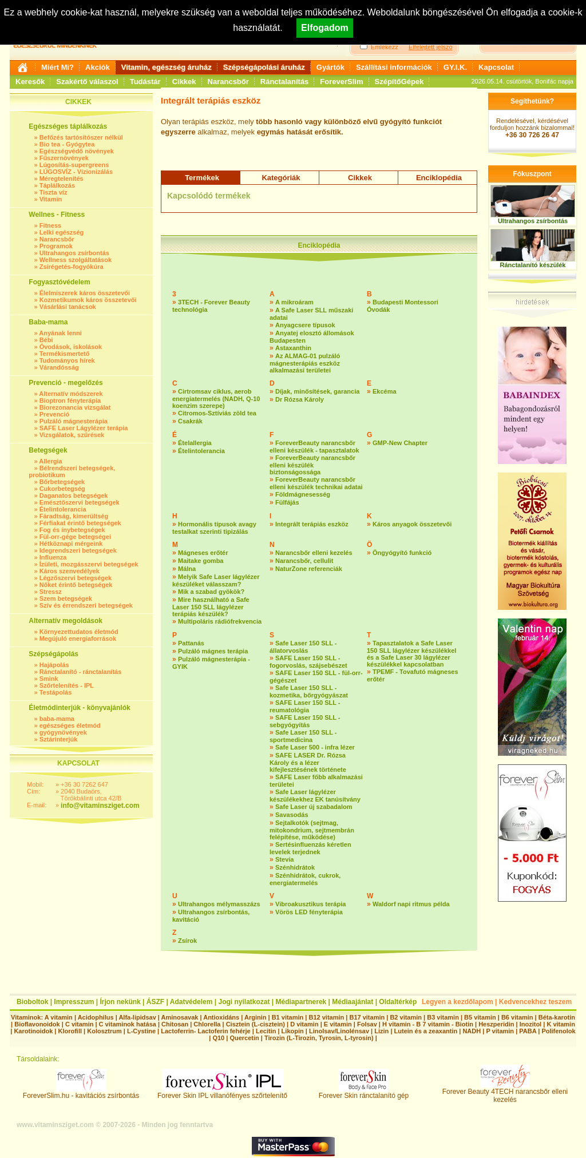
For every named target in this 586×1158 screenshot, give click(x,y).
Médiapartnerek (301, 1002)
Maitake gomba (200, 560)
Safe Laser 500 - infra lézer (315, 747)
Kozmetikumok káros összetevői (88, 299)
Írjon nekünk (120, 1002)
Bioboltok (32, 1002)
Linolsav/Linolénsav (339, 1031)
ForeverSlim (341, 81)
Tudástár (145, 81)
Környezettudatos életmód (78, 631)
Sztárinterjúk (58, 739)
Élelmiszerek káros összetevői (84, 293)
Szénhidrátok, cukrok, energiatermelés (305, 879)
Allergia (50, 461)
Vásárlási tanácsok (67, 306)
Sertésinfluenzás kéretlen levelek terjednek (310, 848)
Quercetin (244, 1037)
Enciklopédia (439, 177)
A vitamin (59, 1017)
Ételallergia (195, 442)
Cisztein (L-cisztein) (255, 1024)
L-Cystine (141, 1031)
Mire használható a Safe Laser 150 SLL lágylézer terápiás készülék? (211, 606)
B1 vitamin (288, 1017)
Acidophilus (96, 1017)
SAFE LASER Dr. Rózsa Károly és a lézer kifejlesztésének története (308, 762)
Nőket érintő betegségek (76, 584)
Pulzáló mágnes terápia (213, 651)
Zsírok (187, 940)
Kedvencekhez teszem (535, 1002)
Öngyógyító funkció (402, 552)
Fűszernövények (64, 157)
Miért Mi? (57, 67)
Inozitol (531, 1024)
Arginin (255, 1017)
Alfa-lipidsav (137, 1017)
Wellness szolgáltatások (75, 259)
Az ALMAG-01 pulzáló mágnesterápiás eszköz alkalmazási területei (305, 363)
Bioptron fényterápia (70, 400)
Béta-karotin (557, 1017)
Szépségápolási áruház (264, 67)
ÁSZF (155, 1002)
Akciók (97, 67)
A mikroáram (294, 302)
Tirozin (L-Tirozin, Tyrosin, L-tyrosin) (319, 1037)
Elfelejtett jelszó (430, 46)
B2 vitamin (406, 1017)
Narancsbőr (228, 81)
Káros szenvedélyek (69, 571)
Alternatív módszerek (70, 393)
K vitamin (561, 1024)
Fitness (50, 225)
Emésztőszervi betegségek (79, 502)
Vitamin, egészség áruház (166, 67)
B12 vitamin (326, 1017)
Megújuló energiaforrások (77, 638)
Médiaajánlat (352, 1002)
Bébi (46, 339)
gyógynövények (63, 732)
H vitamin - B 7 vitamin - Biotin (427, 1024)
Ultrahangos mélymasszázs (219, 904)
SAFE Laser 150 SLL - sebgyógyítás (305, 721)
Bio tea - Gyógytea (67, 144)
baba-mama (56, 718)
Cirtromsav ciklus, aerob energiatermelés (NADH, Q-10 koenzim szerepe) (216, 398)
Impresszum (74, 1002)
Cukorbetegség (62, 488)
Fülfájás (287, 502)
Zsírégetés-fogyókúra (71, 266)
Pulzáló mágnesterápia (73, 421)
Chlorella (206, 1024)
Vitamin (50, 199)
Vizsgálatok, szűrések (72, 434)
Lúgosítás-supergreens (74, 164)
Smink (48, 678)
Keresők (30, 81)
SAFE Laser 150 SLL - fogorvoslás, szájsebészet (308, 662)
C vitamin (79, 1024)
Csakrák (190, 421)
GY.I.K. (455, 67)
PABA (528, 1031)
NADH (471, 1031)
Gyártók (330, 67)
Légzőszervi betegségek (75, 577)
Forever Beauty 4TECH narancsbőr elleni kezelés (505, 1092)
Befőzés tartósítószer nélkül (81, 137)
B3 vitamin (443, 1017)
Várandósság (59, 367)
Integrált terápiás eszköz (312, 524)
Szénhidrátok (295, 867)
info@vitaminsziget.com (100, 806)
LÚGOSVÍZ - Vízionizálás (76, 171)
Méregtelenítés (61, 178)
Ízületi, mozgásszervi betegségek (88, 564)
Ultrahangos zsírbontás (74, 252)
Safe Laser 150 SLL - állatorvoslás (303, 647)
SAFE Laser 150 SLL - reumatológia (305, 706)
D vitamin (304, 1024)
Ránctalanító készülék (533, 264)
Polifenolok (558, 1031)
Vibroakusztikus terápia (310, 904)
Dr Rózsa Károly (299, 399)
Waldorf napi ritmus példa (411, 904)
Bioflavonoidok (37, 1024)
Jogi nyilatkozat (244, 1002)
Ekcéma (385, 391)
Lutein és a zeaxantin (426, 1031)
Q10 (218, 1037)
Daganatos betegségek (73, 495)
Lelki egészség (61, 232)
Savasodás (291, 814)
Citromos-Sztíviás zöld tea (217, 413)
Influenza (53, 557)
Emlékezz (384, 46)
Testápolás (55, 692)
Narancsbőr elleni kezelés (314, 552)
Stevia (284, 859)
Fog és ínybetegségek (72, 529)
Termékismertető (64, 353)
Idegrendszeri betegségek (78, 550)
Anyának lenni (60, 333)
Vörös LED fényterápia (309, 912)
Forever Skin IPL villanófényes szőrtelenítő (222, 1092)
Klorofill (70, 1031)
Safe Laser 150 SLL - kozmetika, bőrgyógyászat (309, 691)
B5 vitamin (480, 1017)
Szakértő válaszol (87, 81)
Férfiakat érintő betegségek (80, 522)
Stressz (50, 591)
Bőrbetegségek (62, 481)
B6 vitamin (517, 1017)
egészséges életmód (70, 725)
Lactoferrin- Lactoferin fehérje (205, 1031)
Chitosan (174, 1024)
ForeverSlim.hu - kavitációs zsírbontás (81, 1092)
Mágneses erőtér (203, 552)
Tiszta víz (53, 192)
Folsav (367, 1024)
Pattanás (191, 643)
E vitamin (338, 1024)
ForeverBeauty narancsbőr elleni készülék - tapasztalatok (314, 446)
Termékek (202, 177)
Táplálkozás (57, 185)
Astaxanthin (293, 347)
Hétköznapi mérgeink (71, 543)
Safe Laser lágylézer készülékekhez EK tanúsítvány (315, 795)
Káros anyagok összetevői (412, 524)
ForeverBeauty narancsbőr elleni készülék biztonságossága (312, 464)
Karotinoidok (33, 1031)
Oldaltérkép (398, 1002)
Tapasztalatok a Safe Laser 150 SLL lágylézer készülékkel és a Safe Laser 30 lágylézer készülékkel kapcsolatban (411, 654)
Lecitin (266, 1031)
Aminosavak (180, 1017)
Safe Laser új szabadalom (314, 806)
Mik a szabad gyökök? (211, 591)
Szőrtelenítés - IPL (66, 685)
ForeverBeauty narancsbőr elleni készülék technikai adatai (316, 483)
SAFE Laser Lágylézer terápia (83, 428)
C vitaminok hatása (127, 1024)
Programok (56, 246)
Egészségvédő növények (76, 151)
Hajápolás (54, 664)
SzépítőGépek (399, 81)
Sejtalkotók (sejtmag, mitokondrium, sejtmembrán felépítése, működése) (312, 829)
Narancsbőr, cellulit (304, 560)
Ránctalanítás (284, 81)
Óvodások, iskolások (70, 346)
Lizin (381, 1031)
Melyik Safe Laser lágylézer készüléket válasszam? (215, 580)
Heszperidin (497, 1024)
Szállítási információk (394, 67)
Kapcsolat (496, 67)
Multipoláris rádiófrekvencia (220, 621)
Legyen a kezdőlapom (457, 1002)
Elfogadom (325, 28)
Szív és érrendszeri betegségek (86, 605)
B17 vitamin (367, 1017)
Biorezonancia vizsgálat (75, 407)
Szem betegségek (65, 598)
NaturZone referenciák (308, 568)
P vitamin (501, 1031)
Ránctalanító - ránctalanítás (80, 671)
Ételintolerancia (62, 509)
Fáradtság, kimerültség (73, 516)
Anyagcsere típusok (305, 325)
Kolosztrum (104, 1031)
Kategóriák (281, 177)
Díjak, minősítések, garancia (317, 391)
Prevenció (54, 414)
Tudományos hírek (67, 360)
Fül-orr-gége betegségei (75, 536)
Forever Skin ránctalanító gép (364, 1092)
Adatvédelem (191, 1002)
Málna (187, 568)
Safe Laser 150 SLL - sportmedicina (303, 736)
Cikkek (184, 81)
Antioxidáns (221, 1017)
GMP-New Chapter (400, 442)
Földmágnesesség (302, 494)
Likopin (293, 1031)
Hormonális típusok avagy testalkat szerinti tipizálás (214, 528)
